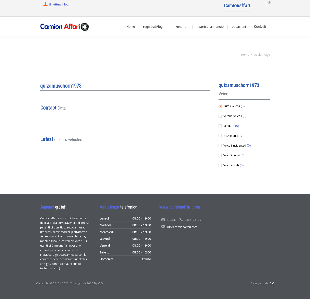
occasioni (239, 26)
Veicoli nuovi (233, 155)
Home (130, 26)
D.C (271, 283)
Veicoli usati (233, 165)
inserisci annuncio (210, 26)
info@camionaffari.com (182, 227)
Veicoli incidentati (237, 145)
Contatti (260, 26)
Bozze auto (233, 136)
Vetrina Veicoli (234, 116)
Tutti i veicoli (234, 106)
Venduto (231, 126)
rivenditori (180, 26)
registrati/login (154, 26)
